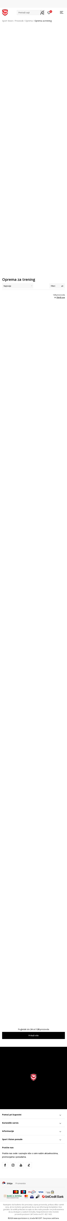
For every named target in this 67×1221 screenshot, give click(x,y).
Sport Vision (7, 20)
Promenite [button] (20, 1183)
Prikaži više (34, 1035)
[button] (31, 12)
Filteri (57, 286)
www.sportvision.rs (21, 1218)
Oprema (29, 20)
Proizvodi (19, 20)
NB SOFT (38, 1218)
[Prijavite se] (49, 12)
